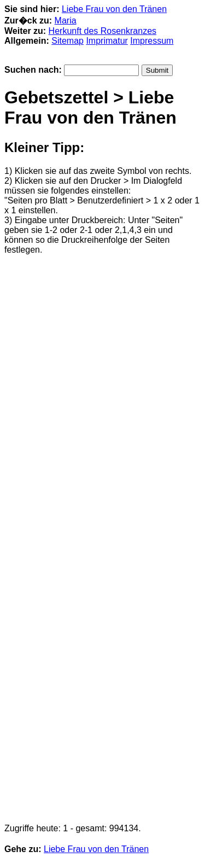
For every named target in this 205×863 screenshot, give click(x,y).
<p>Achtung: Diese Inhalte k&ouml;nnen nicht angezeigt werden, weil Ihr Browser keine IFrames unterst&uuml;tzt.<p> (102, 539)
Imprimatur (106, 40)
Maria (66, 20)
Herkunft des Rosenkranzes (102, 31)
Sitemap (67, 40)
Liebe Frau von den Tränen (114, 9)
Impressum (151, 40)
